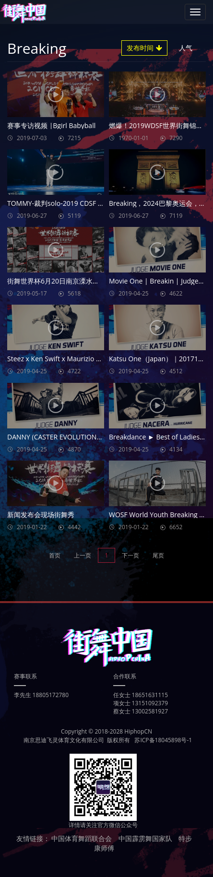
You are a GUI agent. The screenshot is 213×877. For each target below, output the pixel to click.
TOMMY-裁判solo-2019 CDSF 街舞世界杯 (55, 203)
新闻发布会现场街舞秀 (40, 514)
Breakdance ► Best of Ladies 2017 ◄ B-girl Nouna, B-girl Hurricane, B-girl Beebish (157, 436)
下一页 (130, 555)
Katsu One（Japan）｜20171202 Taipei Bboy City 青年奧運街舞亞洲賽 (157, 358)
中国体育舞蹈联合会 (81, 838)
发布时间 (144, 47)
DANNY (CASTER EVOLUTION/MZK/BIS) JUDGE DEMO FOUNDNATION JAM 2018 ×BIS (55, 436)
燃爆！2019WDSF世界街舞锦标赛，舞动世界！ (157, 125)
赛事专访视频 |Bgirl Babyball (51, 125)
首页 (54, 555)
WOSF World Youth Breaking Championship (157, 514)
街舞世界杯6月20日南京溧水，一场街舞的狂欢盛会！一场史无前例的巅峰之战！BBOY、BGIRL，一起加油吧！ (55, 280)
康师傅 (104, 848)
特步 (185, 838)
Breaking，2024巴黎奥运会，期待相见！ (157, 203)
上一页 (82, 555)
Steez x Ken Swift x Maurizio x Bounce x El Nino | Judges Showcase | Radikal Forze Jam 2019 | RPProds (55, 358)
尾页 (158, 555)
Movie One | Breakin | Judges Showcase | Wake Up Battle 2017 (157, 280)
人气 (190, 47)
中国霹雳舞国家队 (145, 838)
